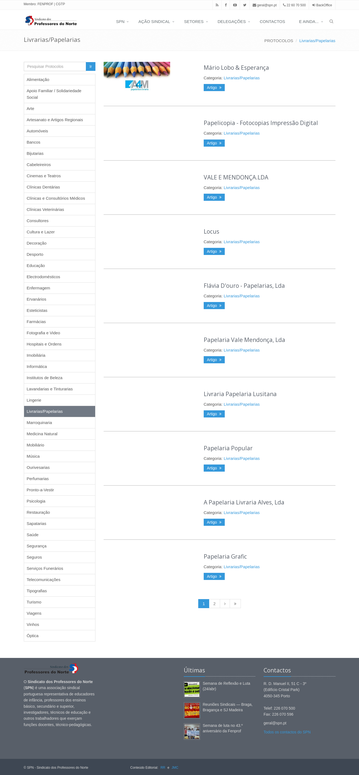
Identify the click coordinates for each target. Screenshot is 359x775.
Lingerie (34, 400)
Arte (30, 108)
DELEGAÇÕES (232, 21)
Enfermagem (38, 288)
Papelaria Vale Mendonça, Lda (244, 340)
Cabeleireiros (39, 164)
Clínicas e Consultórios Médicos (56, 198)
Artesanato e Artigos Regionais (55, 119)
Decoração (37, 243)
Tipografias (37, 590)
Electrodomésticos (43, 276)
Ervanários (36, 299)
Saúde (33, 534)
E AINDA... (309, 21)
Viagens (34, 613)
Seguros (34, 557)
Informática (37, 366)
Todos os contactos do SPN (287, 732)
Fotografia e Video (43, 332)
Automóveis (37, 131)
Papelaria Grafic (225, 556)
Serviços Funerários (45, 568)
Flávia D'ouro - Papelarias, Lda (244, 285)
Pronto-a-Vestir (40, 489)
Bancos (33, 142)
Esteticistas (37, 310)
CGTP (60, 4)
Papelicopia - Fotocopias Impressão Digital (261, 123)
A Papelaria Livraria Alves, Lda (244, 502)
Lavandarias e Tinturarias (50, 389)
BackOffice (324, 5)
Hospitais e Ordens (44, 344)
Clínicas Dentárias (43, 187)
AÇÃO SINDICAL (154, 21)
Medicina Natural (42, 433)
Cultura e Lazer (41, 232)
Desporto (35, 254)
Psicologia (36, 501)
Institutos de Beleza (45, 377)
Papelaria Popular (228, 448)
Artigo (214, 87)
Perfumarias (38, 478)
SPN (120, 21)
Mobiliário (35, 445)
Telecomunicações (43, 579)
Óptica (33, 635)
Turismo (34, 602)
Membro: (30, 4)
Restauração (38, 512)
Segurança (37, 546)
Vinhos (33, 624)
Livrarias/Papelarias (317, 40)
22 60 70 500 (294, 5)
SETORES (193, 21)
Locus (211, 231)
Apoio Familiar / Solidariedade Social (54, 94)
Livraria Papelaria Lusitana (240, 394)
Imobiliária (36, 355)
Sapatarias (36, 523)
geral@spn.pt (265, 5)
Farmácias (36, 321)
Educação (36, 265)
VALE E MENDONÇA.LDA (236, 177)
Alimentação (38, 79)
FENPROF (45, 4)
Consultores (38, 220)
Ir (90, 66)
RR (162, 768)
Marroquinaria (39, 422)
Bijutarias (35, 153)
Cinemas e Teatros (44, 175)
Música (33, 456)
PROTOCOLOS (278, 40)
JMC (175, 768)
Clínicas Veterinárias (45, 209)
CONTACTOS (272, 21)
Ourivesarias (38, 467)
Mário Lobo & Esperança (236, 67)
